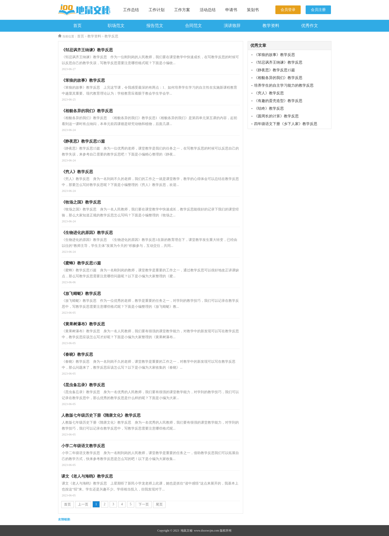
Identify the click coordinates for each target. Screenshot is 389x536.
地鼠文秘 (187, 530)
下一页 (143, 504)
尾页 (159, 504)
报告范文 (154, 25)
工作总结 (131, 10)
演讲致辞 (232, 25)
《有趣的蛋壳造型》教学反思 (278, 101)
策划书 (253, 10)
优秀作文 (309, 25)
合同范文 (193, 25)
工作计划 (156, 10)
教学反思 (111, 36)
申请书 (231, 10)
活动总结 (208, 10)
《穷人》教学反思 (269, 93)
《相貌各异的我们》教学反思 (278, 78)
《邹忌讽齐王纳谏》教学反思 (278, 62)
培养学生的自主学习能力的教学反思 (284, 85)
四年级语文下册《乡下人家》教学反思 (285, 124)
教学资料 (270, 25)
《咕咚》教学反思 (269, 108)
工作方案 (182, 10)
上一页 (83, 504)
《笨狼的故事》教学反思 (274, 55)
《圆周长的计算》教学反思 (276, 116)
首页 (77, 25)
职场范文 (116, 25)
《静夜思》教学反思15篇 (274, 70)
